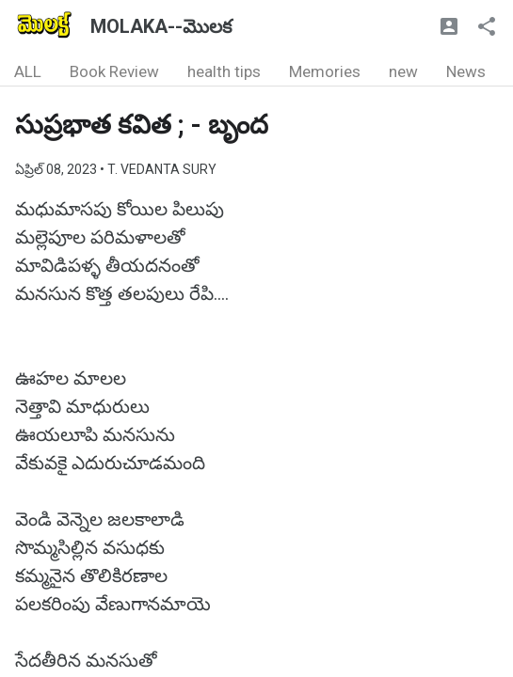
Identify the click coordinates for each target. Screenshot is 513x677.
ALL (27, 71)
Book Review (114, 71)
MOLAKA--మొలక (161, 26)
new (403, 71)
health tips (224, 71)
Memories (325, 71)
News (466, 71)
